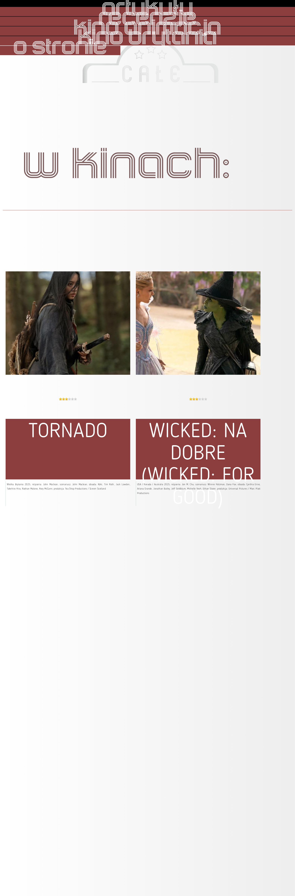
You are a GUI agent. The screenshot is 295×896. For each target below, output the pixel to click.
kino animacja (147, 28)
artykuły (147, 9)
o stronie (60, 48)
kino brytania (147, 38)
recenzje (148, 18)
